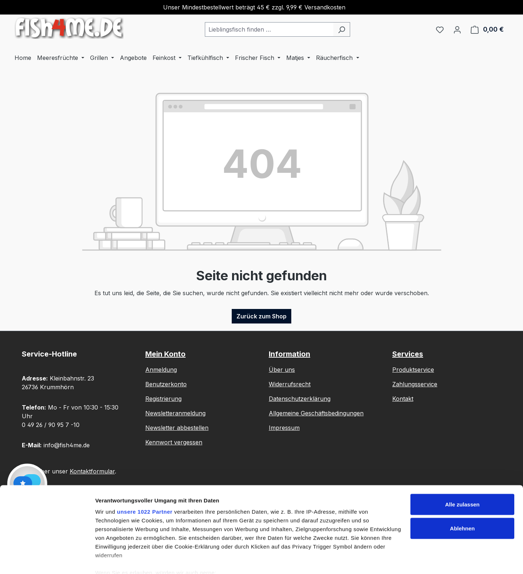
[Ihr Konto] (457, 29)
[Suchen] (341, 29)
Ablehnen (462, 496)
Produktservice (413, 369)
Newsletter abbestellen (176, 427)
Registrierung (163, 398)
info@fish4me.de (67, 445)
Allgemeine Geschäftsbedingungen (316, 413)
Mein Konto (165, 354)
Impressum (284, 427)
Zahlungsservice (414, 384)
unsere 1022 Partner (145, 479)
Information (289, 354)
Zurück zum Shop (261, 316)
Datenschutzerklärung (300, 398)
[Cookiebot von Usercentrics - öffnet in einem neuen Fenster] (47, 559)
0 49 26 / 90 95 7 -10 (51, 424)
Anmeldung (161, 369)
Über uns (282, 369)
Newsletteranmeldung (175, 413)
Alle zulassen (462, 472)
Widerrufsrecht (290, 384)
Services (407, 354)
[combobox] (269, 29)
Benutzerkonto (166, 384)
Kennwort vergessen (173, 442)
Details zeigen (113, 560)
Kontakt (402, 398)
